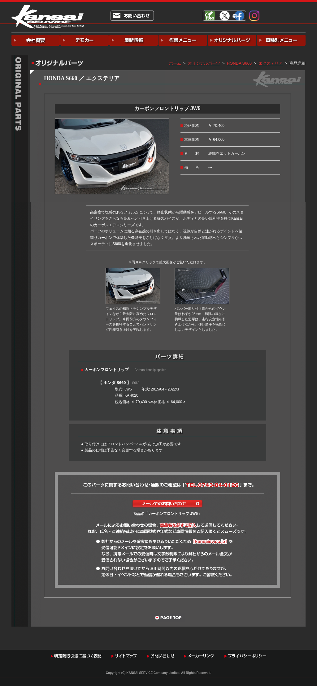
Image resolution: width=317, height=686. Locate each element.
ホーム (175, 63)
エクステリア (270, 63)
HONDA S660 (239, 63)
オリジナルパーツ (204, 63)
